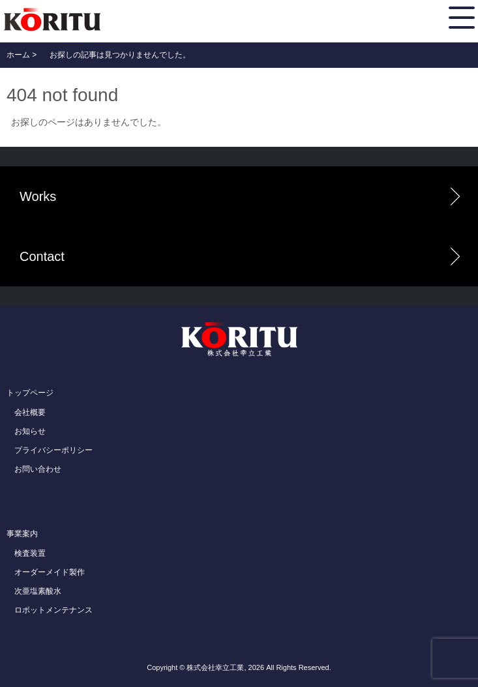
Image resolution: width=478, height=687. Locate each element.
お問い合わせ (37, 469)
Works (38, 196)
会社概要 (30, 412)
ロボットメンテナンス (53, 610)
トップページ (30, 392)
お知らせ (30, 431)
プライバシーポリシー (53, 450)
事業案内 (22, 533)
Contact (42, 256)
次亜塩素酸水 (37, 591)
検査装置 (30, 553)
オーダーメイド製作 (49, 572)
